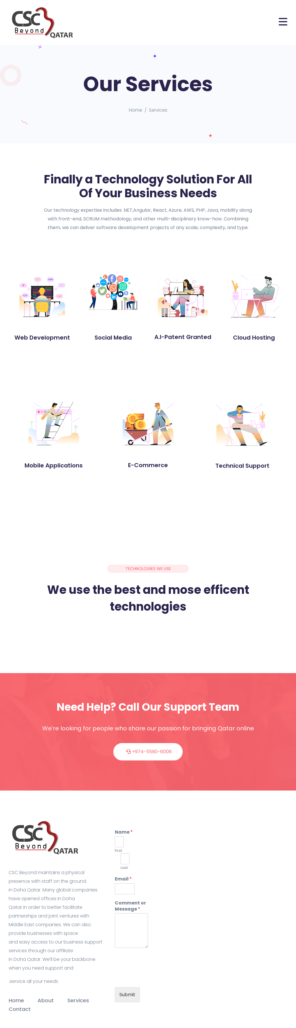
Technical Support (242, 466)
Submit (127, 994)
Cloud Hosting (254, 338)
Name (124, 832)
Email (123, 879)
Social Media (113, 338)
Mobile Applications (54, 465)
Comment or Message (130, 906)
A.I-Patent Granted (182, 337)
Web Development (42, 338)
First (118, 850)
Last (124, 867)
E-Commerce (148, 465)
